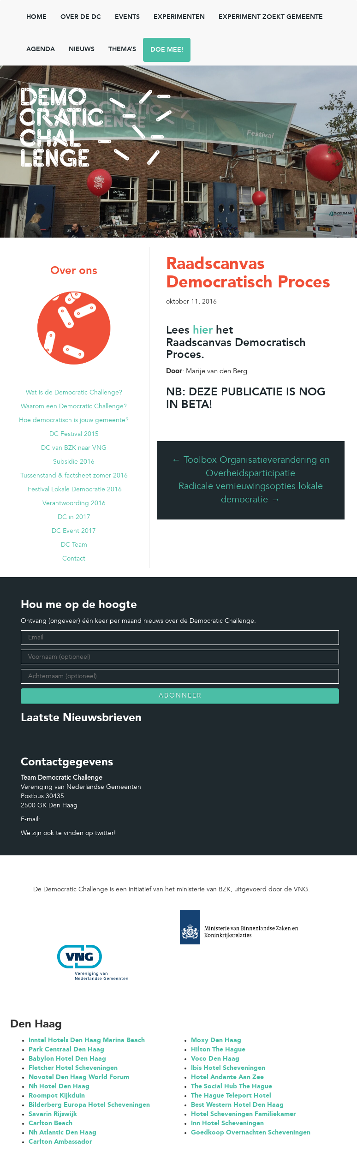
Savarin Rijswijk (53, 1114)
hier (203, 330)
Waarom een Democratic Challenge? (74, 406)
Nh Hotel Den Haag (59, 1086)
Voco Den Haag (215, 1059)
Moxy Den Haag (216, 1040)
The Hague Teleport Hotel (231, 1095)
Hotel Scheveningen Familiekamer (243, 1114)
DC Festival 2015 (74, 434)
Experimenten (179, 17)
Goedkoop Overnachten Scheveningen (250, 1132)
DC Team (74, 545)
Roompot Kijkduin (57, 1095)
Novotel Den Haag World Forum (79, 1077)
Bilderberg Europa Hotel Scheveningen (89, 1105)
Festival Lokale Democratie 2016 (74, 489)
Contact (73, 558)
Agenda (40, 49)
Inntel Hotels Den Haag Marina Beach (87, 1040)
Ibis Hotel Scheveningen (228, 1068)
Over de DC (80, 17)
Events (127, 17)
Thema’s (122, 49)
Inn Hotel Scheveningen (227, 1123)
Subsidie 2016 (74, 462)
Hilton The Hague (218, 1049)
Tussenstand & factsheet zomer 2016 (74, 475)
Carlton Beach (50, 1123)
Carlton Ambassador (60, 1142)
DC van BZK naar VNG (74, 448)
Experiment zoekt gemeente (271, 17)
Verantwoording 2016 (74, 503)
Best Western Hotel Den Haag (237, 1105)
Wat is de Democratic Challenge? (74, 392)
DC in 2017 (74, 517)
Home (36, 17)
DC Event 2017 (74, 531)
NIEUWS (82, 49)
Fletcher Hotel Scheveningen (73, 1068)
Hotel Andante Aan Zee (227, 1077)
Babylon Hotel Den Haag (67, 1059)
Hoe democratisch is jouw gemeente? (74, 420)
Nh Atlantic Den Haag (62, 1132)
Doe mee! (166, 50)
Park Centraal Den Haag (66, 1049)
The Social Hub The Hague (231, 1086)
